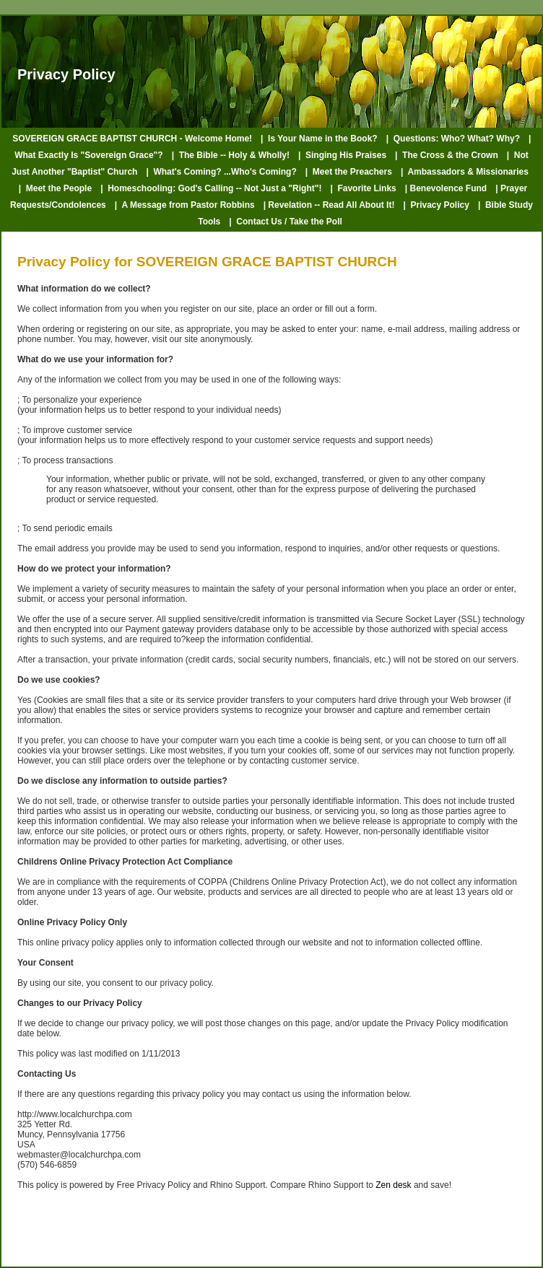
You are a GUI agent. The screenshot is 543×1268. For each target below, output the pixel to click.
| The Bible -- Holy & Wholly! (231, 155)
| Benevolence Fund (446, 188)
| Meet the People (55, 188)
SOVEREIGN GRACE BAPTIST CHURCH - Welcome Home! (132, 139)
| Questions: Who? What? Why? (453, 139)
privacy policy (185, 983)
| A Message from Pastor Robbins (185, 205)
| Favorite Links (363, 188)
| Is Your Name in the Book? (319, 139)
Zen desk (393, 1185)
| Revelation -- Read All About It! (329, 205)
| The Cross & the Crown (446, 155)
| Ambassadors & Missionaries (465, 172)
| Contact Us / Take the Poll (285, 222)
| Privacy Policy (436, 205)
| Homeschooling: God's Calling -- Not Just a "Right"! (210, 188)
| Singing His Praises (342, 155)
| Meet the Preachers (348, 172)
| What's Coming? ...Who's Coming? (221, 172)
